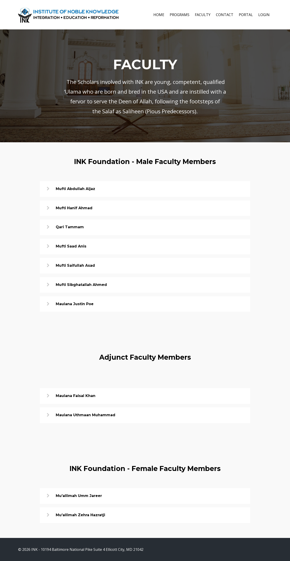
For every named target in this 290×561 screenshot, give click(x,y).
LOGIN (264, 14)
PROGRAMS (179, 14)
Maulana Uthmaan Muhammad (85, 415)
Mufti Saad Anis (71, 246)
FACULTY (202, 14)
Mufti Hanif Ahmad (74, 208)
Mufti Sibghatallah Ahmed (81, 285)
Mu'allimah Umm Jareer (79, 496)
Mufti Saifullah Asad (75, 265)
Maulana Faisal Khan (75, 396)
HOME (158, 14)
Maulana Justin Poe (75, 304)
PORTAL (246, 14)
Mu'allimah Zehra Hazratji (80, 515)
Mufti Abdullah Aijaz (75, 189)
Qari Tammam (70, 227)
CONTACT (224, 14)
